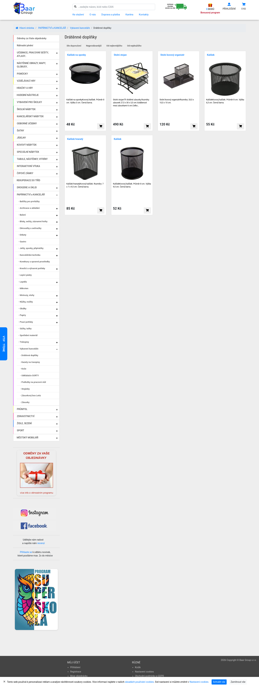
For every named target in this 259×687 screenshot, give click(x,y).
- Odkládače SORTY (29, 375)
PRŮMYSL (22, 409)
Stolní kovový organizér (172, 55)
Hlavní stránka (25, 28)
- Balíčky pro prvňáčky (29, 201)
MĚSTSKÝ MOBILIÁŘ (27, 437)
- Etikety (22, 235)
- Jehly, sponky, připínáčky (30, 248)
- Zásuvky (24, 402)
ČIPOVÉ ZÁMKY (25, 173)
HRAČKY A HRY (25, 88)
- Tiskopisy (23, 342)
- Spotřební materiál (27, 335)
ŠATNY (20, 130)
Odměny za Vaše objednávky (31, 38)
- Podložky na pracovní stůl (33, 382)
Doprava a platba (110, 14)
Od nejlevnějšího (114, 45)
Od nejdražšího (134, 45)
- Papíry (22, 315)
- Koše (23, 368)
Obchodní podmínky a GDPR (149, 676)
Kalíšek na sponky (76, 55)
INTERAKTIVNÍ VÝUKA (28, 166)
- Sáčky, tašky (25, 328)
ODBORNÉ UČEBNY (27, 123)
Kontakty (144, 14)
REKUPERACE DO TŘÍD (28, 180)
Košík (138, 667)
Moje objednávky (79, 676)
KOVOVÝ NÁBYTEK (27, 144)
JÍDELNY (21, 137)
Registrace (75, 671)
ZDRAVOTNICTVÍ (25, 416)
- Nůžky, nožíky (25, 302)
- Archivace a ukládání (29, 208)
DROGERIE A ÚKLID (27, 187)
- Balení (22, 215)
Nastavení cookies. (199, 682)
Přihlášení (75, 667)
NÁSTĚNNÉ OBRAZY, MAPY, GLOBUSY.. (31, 65)
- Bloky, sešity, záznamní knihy (32, 221)
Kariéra (129, 14)
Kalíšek (211, 55)
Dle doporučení (74, 45)
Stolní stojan (120, 55)
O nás (93, 14)
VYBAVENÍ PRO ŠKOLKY (29, 102)
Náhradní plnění (25, 45)
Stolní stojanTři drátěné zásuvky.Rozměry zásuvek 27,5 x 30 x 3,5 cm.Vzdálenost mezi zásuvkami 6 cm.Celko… (131, 103)
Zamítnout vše (238, 682)
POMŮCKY (22, 73)
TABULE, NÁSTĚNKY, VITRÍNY (32, 159)
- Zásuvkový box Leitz (30, 395)
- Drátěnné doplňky (29, 355)
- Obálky (22, 308)
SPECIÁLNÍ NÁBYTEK (28, 152)
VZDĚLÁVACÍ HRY (26, 81)
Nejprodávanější (94, 45)
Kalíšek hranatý (75, 139)
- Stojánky (25, 389)
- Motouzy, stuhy (26, 295)
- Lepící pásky (25, 275)
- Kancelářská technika (29, 255)
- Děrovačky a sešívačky (29, 228)
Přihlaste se (26, 552)
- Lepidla (22, 282)
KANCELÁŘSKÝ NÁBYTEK (30, 116)
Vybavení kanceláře (80, 28)
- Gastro (22, 241)
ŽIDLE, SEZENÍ (24, 423)
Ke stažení (78, 14)
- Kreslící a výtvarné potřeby (31, 268)
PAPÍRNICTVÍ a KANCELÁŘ (52, 28)
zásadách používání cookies (139, 682)
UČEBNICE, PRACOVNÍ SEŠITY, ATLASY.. (33, 54)
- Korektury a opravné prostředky (34, 261)
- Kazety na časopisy (30, 362)
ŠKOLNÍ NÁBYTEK (26, 109)
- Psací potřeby (25, 322)
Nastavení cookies (144, 671)
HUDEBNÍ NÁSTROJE (28, 95)
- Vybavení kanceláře (28, 348)
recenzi (41, 543)
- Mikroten (23, 288)
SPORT (20, 430)
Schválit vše (219, 682)
